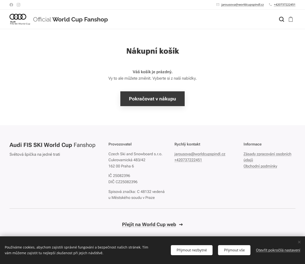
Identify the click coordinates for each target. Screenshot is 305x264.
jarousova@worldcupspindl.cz (242, 4)
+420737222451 (284, 4)
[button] (281, 19)
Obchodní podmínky (260, 166)
